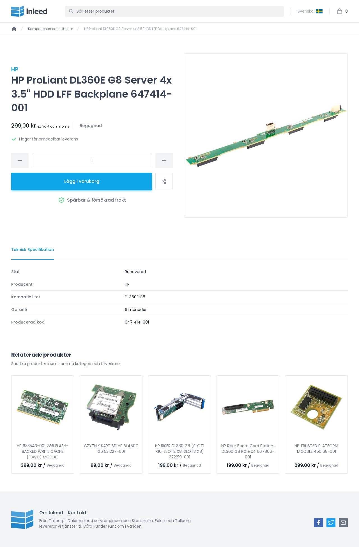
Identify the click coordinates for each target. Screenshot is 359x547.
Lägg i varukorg (81, 181)
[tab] (32, 250)
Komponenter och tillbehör (50, 29)
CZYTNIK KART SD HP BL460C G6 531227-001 (111, 448)
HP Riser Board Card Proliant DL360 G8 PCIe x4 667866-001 (248, 451)
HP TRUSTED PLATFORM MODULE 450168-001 (316, 448)
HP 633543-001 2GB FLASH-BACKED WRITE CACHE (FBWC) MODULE (42, 451)
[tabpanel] (179, 297)
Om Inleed (51, 512)
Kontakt (77, 512)
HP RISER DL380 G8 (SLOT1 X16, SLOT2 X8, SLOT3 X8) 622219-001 (179, 451)
